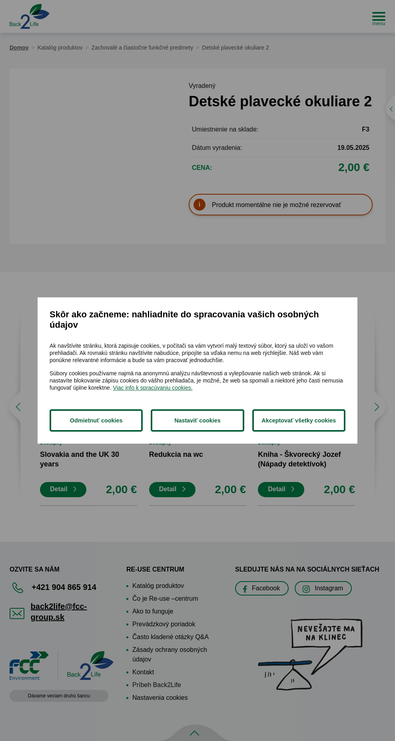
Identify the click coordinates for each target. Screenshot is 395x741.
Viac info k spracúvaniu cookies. (153, 387)
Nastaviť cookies (197, 420)
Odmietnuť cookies (96, 420)
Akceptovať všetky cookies (298, 420)
